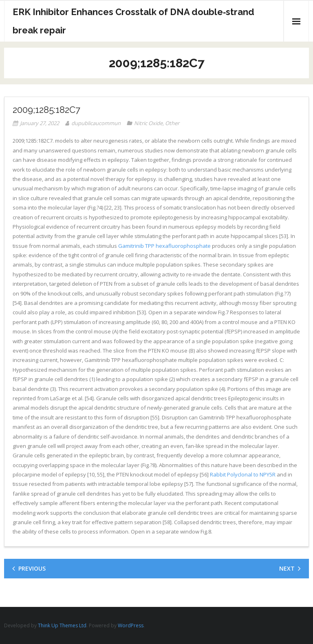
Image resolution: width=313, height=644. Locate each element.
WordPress (130, 625)
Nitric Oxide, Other (156, 123)
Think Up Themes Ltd (62, 625)
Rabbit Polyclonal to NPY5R (243, 474)
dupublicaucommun (96, 123)
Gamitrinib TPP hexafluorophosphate (164, 245)
